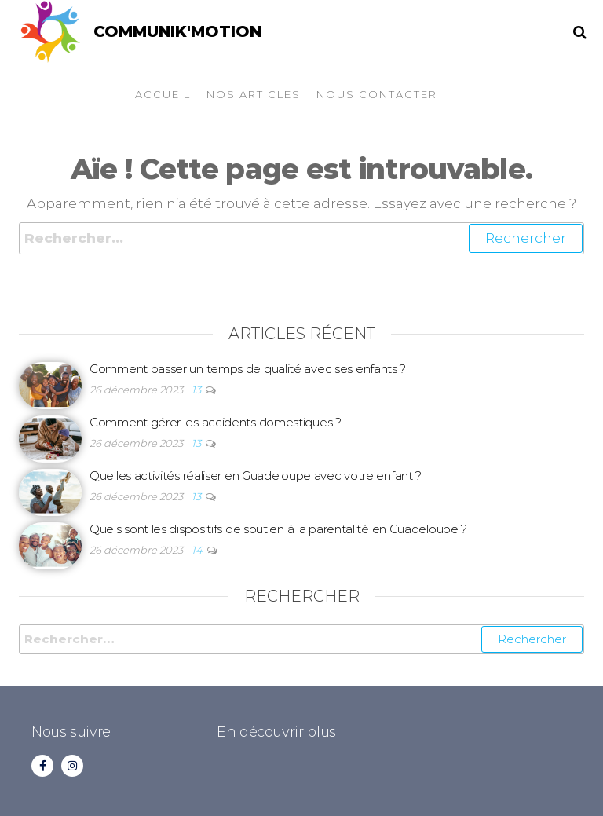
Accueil (163, 94)
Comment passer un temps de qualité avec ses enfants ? (248, 368)
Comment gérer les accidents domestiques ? (216, 422)
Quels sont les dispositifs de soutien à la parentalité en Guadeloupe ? (278, 528)
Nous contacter (376, 94)
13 (197, 389)
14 (198, 549)
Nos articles (253, 94)
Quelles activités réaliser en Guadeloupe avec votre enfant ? (256, 475)
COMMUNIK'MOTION (177, 31)
